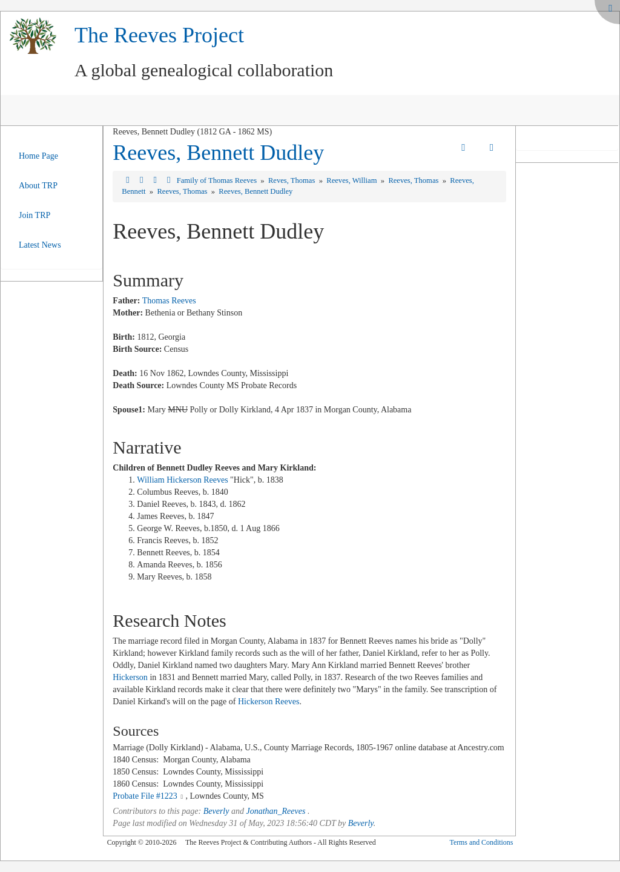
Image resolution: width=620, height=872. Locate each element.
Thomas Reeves (169, 300)
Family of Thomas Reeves (218, 180)
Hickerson (130, 677)
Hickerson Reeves (268, 701)
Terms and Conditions (481, 842)
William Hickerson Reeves (182, 479)
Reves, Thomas (292, 180)
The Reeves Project (159, 35)
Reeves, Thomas (414, 180)
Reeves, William (352, 180)
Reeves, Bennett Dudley (218, 152)
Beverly (216, 811)
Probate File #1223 (145, 796)
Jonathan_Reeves (275, 811)
